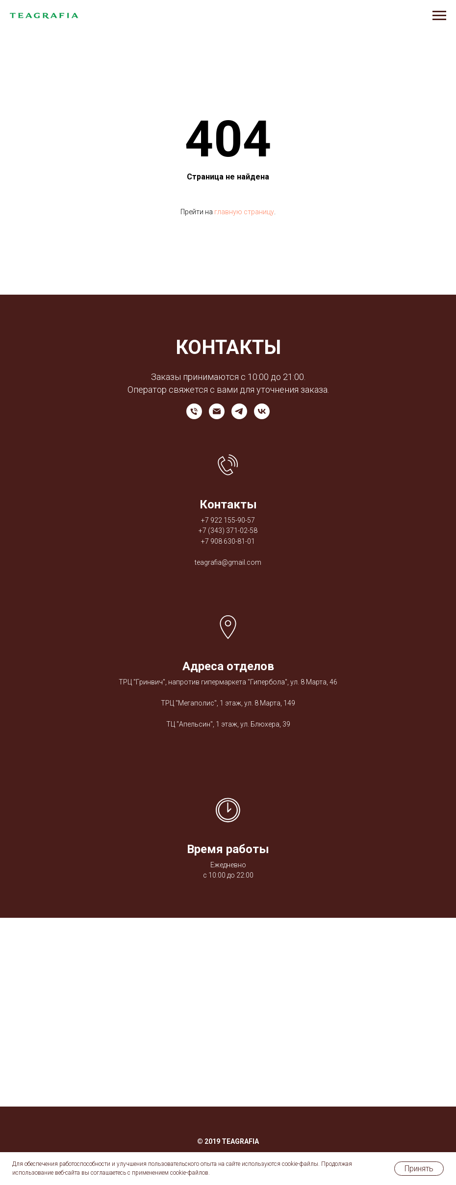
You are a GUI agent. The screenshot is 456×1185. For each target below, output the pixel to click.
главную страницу (244, 212)
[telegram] (239, 411)
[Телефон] (194, 411)
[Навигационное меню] (439, 16)
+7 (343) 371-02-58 (228, 530)
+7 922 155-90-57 (228, 520)
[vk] (262, 411)
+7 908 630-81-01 (228, 541)
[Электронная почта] (217, 411)
